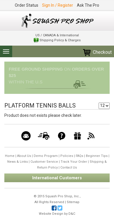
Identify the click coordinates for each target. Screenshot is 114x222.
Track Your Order (74, 162)
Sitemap (73, 202)
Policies (66, 156)
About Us (24, 156)
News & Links (17, 162)
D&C (71, 214)
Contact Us (68, 167)
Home (10, 156)
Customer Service (44, 162)
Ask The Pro (88, 5)
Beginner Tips (97, 156)
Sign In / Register (57, 5)
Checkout (97, 52)
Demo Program (46, 156)
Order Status (26, 5)
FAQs (79, 156)
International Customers (57, 177)
